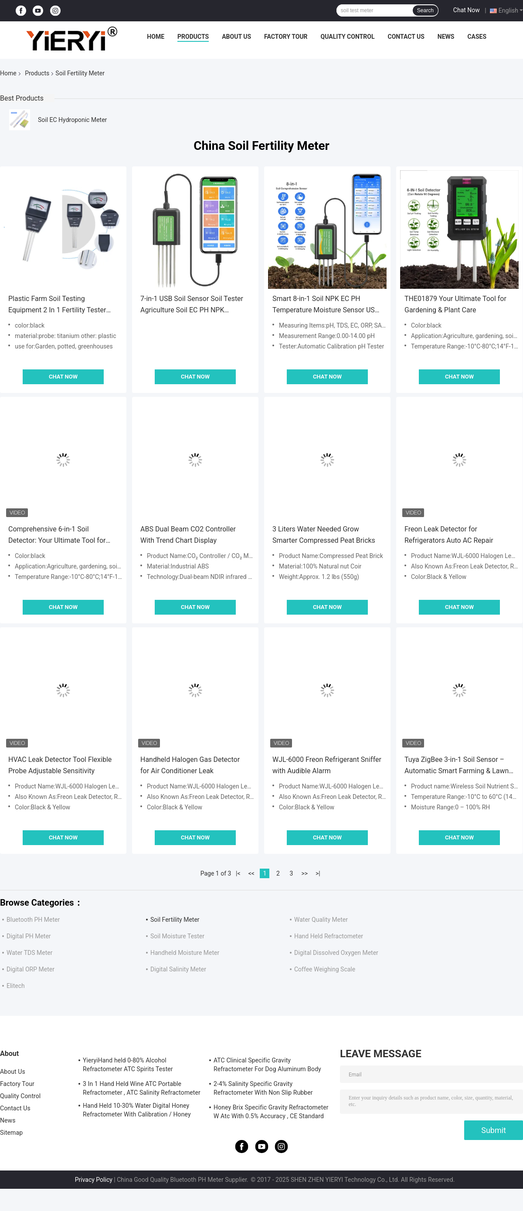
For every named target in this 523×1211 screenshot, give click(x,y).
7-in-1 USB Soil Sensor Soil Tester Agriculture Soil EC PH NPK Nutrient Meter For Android (191, 305)
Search (425, 10)
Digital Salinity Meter (178, 969)
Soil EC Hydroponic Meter (72, 119)
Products (193, 36)
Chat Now (466, 10)
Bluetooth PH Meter (33, 919)
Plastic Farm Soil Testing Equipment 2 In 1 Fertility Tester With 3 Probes (57, 305)
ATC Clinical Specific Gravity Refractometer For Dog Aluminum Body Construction (267, 1066)
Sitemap (11, 1132)
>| (318, 873)
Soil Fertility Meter (175, 919)
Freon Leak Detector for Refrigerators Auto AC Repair (448, 535)
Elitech (16, 985)
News (446, 36)
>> (304, 873)
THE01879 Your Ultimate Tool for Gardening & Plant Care (455, 304)
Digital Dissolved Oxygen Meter (336, 952)
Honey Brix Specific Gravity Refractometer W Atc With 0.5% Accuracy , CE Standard (271, 1112)
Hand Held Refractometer (328, 936)
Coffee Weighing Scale (324, 969)
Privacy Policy (93, 1179)
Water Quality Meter (321, 919)
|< (238, 873)
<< (251, 873)
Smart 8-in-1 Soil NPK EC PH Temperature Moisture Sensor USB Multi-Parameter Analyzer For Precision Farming (325, 305)
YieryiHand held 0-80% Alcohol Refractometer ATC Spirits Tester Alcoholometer (128, 1066)
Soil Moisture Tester (177, 936)
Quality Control (348, 36)
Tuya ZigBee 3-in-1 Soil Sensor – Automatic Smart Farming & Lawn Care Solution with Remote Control (457, 766)
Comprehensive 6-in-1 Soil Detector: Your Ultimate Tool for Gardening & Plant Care (56, 535)
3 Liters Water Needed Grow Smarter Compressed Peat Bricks (323, 535)
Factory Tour (286, 36)
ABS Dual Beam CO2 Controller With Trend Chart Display (188, 535)
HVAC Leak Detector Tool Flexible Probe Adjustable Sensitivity (60, 765)
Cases (476, 36)
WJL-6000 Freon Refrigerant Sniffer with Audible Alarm (326, 765)
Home (155, 36)
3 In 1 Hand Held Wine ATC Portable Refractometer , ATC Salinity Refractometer (141, 1088)
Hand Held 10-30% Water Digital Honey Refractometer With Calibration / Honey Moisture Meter (137, 1111)
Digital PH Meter (29, 936)
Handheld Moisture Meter (184, 952)
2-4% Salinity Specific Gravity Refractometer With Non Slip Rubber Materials (263, 1089)
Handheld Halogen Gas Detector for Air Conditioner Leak (190, 765)
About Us (236, 36)
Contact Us (405, 36)
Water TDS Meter (29, 952)
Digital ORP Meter (30, 969)
